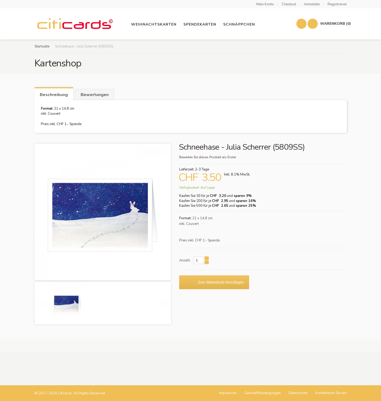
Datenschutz (298, 393)
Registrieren (337, 4)
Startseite (41, 46)
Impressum (228, 393)
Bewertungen (95, 95)
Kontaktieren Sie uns (331, 393)
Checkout (289, 4)
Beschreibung (54, 95)
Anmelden (312, 4)
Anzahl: (185, 260)
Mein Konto (265, 4)
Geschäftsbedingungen (262, 393)
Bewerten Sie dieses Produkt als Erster (207, 157)
